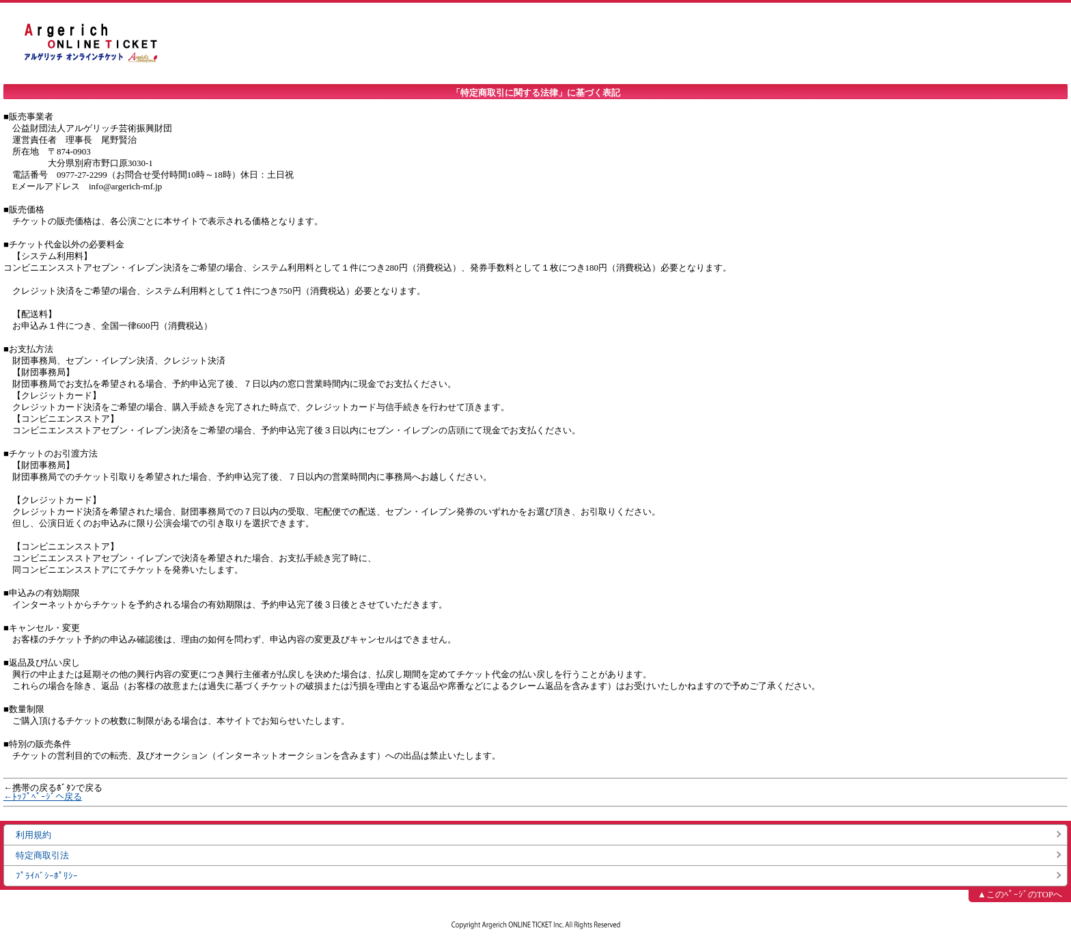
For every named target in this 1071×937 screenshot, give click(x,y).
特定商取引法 (42, 855)
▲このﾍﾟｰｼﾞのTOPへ (1019, 894)
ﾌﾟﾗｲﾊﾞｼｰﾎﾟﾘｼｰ (47, 876)
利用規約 (33, 835)
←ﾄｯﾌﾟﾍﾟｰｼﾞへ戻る (42, 796)
